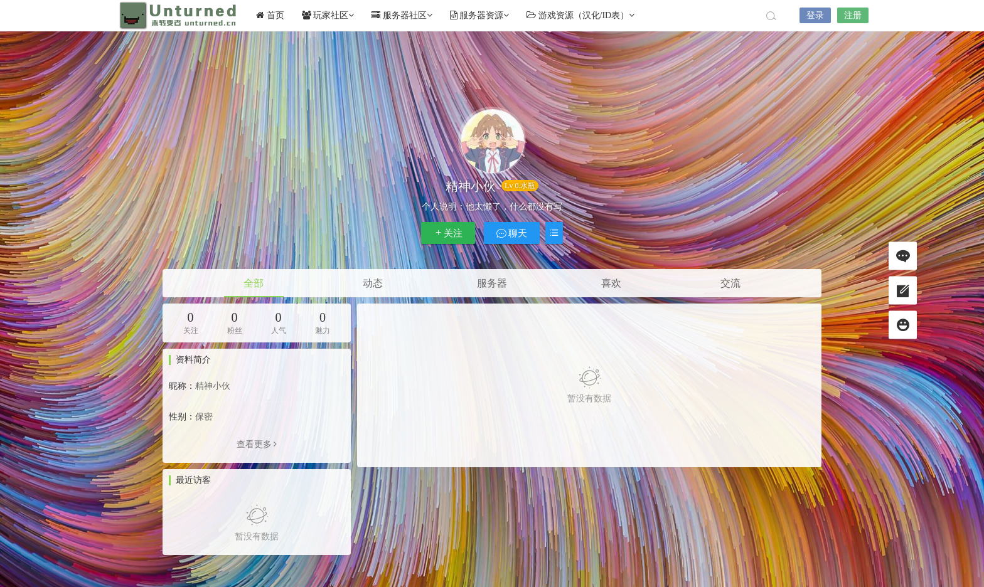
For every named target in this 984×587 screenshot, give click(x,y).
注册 (853, 15)
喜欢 (611, 283)
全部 (253, 283)
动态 (373, 283)
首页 (270, 15)
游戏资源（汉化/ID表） (580, 15)
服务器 (492, 283)
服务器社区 (402, 15)
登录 (815, 15)
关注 (448, 233)
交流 (730, 283)
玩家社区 (328, 15)
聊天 (512, 233)
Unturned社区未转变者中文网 (178, 15)
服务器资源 (480, 15)
